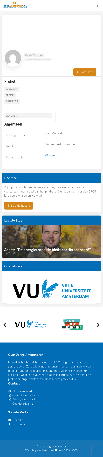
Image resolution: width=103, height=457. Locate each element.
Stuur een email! (22, 391)
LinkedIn (17, 420)
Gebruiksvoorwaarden (26, 395)
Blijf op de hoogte (19, 205)
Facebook (18, 424)
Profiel (10, 95)
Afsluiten (85, 72)
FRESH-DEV (71, 450)
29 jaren (50, 155)
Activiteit (12, 89)
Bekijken (11, 115)
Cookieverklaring (23, 403)
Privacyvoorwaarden (25, 399)
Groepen (12, 101)
